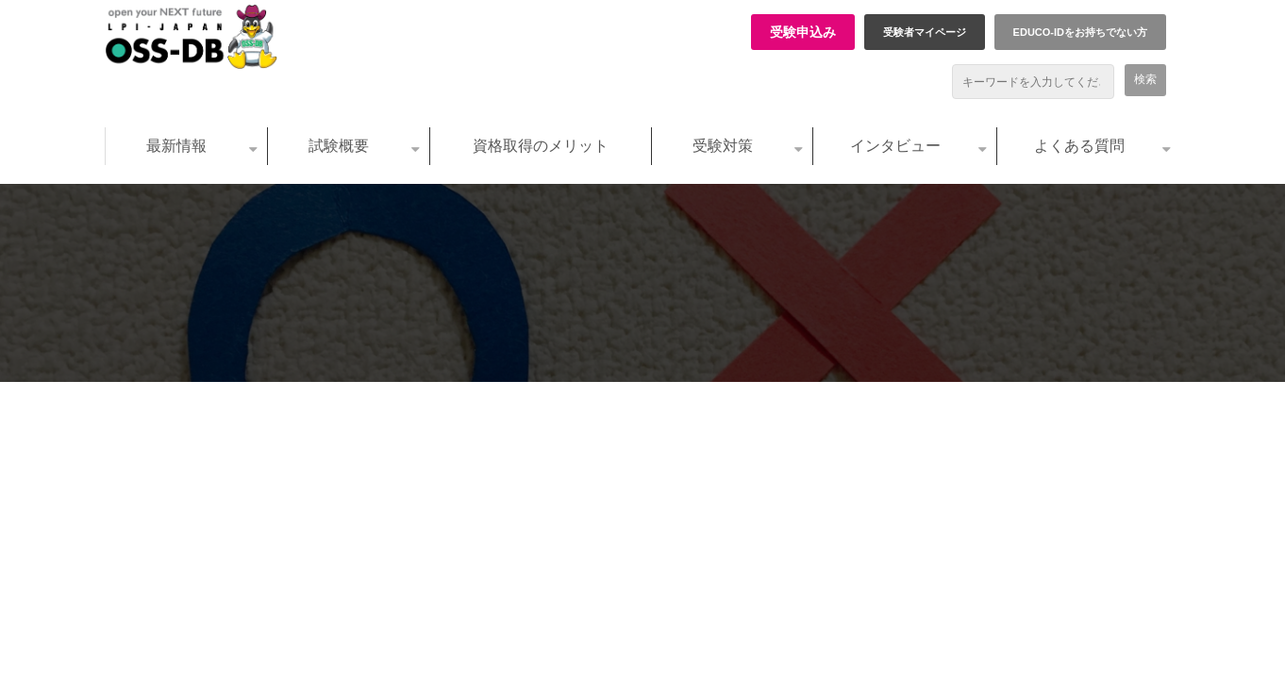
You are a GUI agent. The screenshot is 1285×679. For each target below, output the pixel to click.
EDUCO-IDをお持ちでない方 (1080, 32)
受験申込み (803, 32)
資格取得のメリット (541, 146)
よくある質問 (1079, 146)
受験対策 (723, 146)
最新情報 (176, 146)
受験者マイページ (924, 32)
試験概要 (339, 146)
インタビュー (895, 146)
